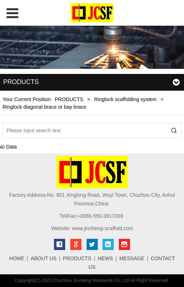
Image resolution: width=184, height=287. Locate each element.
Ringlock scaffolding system (125, 99)
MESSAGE (131, 258)
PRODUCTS (69, 99)
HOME (16, 258)
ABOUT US (44, 258)
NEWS (105, 258)
